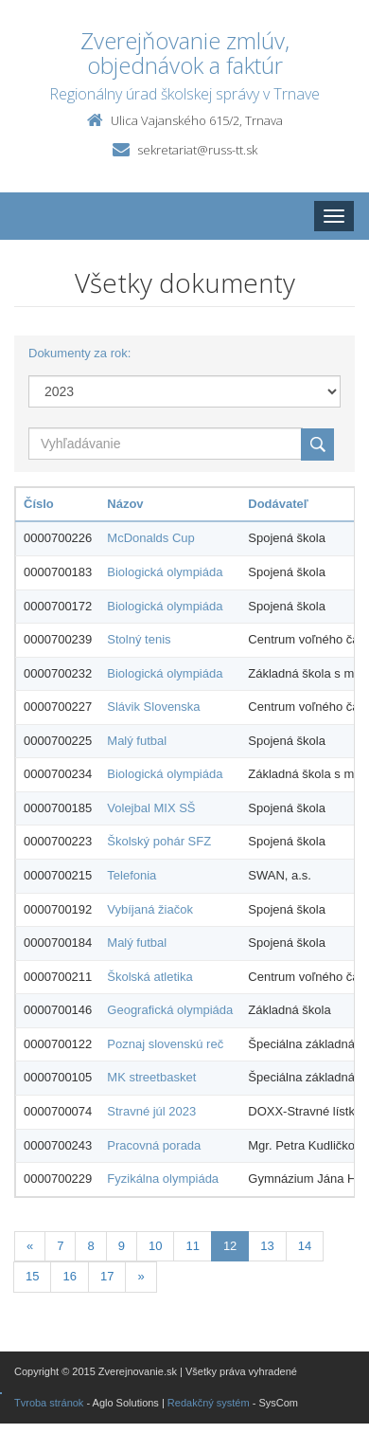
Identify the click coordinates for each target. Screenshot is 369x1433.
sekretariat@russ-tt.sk (197, 149)
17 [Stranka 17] (107, 1276)
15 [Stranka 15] (32, 1276)
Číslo (39, 504)
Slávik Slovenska (153, 706)
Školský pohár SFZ (159, 841)
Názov (125, 504)
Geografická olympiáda (170, 1010)
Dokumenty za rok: (79, 353)
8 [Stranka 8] (90, 1246)
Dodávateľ (278, 504)
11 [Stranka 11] (192, 1246)
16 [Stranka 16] (69, 1276)
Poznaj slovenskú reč (165, 1044)
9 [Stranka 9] (121, 1246)
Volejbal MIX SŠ (151, 808)
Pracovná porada (154, 1145)
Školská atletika (149, 977)
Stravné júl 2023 (151, 1111)
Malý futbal (137, 741)
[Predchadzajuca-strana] (29, 1246)
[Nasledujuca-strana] (140, 1277)
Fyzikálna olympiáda (163, 1178)
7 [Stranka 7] (60, 1246)
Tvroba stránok (48, 1402)
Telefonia (131, 875)
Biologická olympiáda (164, 572)
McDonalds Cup (151, 538)
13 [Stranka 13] (266, 1246)
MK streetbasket (151, 1077)
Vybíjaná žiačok (150, 909)
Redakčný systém (208, 1402)
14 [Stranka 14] (304, 1246)
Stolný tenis (138, 639)
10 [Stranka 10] (155, 1246)
